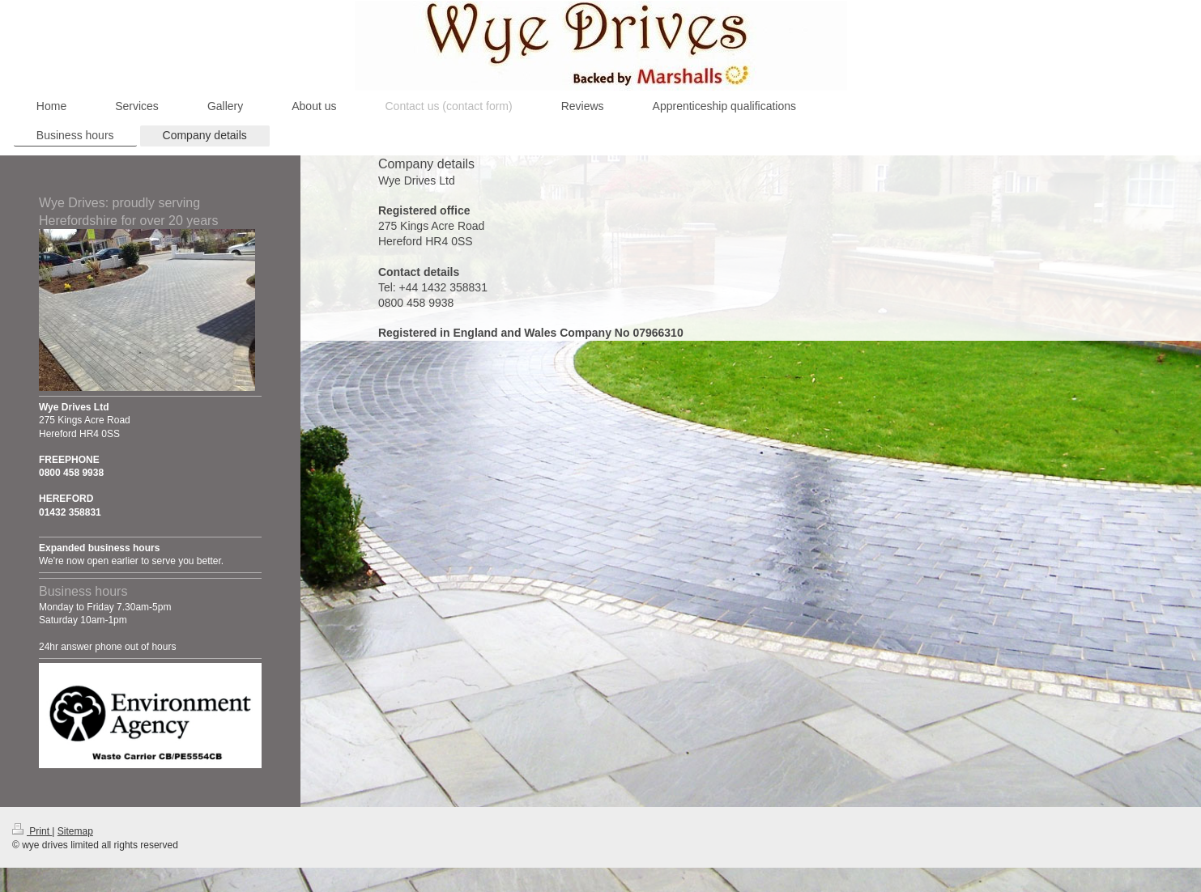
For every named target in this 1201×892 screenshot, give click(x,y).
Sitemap (75, 831)
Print (32, 831)
